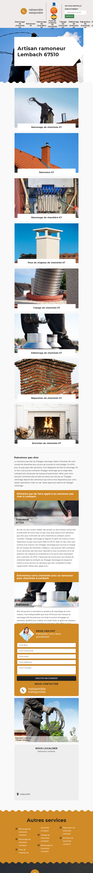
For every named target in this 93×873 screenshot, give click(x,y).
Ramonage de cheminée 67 (20, 25)
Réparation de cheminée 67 (85, 25)
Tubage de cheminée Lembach (45, 838)
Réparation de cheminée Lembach (69, 831)
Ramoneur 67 (30, 25)
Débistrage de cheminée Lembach (47, 848)
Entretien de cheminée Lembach (68, 841)
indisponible (36, 9)
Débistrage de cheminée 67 (74, 25)
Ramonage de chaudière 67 (41, 25)
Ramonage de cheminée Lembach (25, 832)
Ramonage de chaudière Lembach (25, 842)
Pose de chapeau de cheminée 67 (52, 25)
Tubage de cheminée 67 (62, 25)
